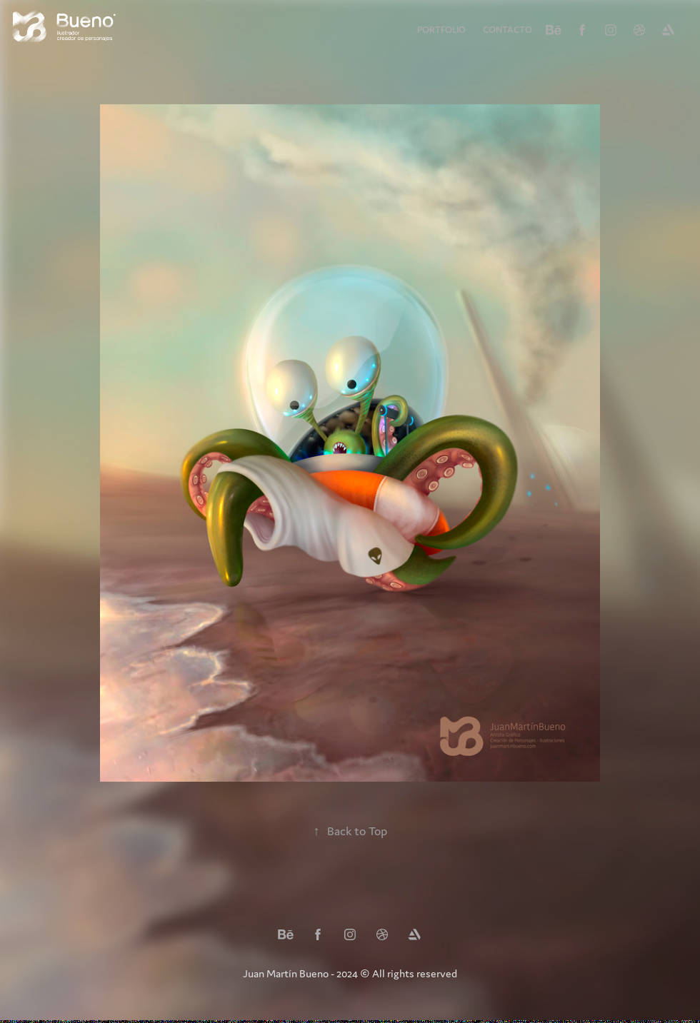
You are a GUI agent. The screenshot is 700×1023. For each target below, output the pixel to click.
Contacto (507, 29)
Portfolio (441, 29)
